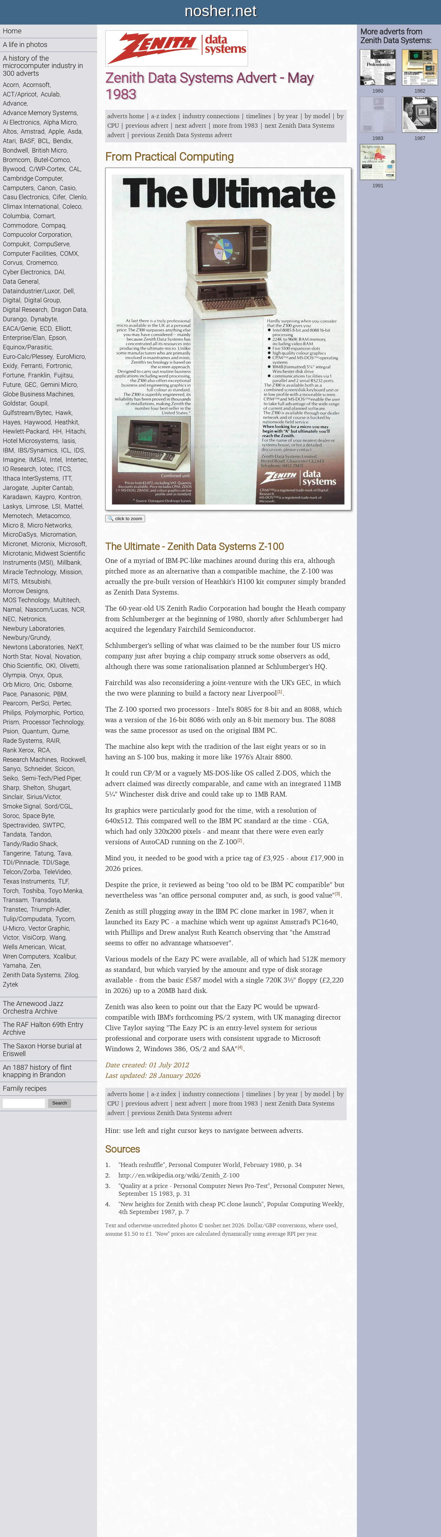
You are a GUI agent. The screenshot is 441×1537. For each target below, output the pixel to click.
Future (12, 384)
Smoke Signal (22, 806)
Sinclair (13, 796)
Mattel (73, 506)
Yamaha (14, 965)
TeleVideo (57, 871)
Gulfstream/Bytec (27, 412)
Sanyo (11, 768)
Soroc (11, 815)
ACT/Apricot (20, 94)
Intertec (76, 459)
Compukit (16, 244)
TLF (63, 881)
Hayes (11, 422)
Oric (39, 684)
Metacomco (53, 515)
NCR (78, 609)
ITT (66, 478)
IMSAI (37, 459)
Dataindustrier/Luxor (31, 291)
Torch (11, 890)
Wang (57, 937)
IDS (79, 450)
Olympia (14, 675)
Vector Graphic (48, 928)
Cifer (59, 197)
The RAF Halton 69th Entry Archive (43, 1028)
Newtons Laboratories (33, 647)
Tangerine (16, 853)
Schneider (37, 768)
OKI (51, 665)
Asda (75, 131)
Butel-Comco (52, 159)
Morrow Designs (25, 591)
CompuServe (51, 244)
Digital (11, 300)
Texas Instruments (28, 881)
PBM (60, 694)
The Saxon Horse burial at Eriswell (42, 1050)
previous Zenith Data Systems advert (181, 135)
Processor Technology (53, 722)
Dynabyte (43, 319)
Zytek (10, 984)
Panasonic (34, 694)
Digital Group (42, 300)
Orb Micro (16, 684)
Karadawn (17, 497)
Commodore (20, 225)
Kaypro (45, 497)
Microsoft (72, 544)
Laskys (12, 506)
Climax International (31, 206)
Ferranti (31, 365)
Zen (35, 965)
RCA (44, 750)
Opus (54, 675)
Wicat (57, 947)
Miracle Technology (29, 572)
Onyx (36, 675)
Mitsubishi (36, 581)
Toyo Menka (65, 890)
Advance (15, 103)
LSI (56, 506)
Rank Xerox (18, 750)
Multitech (66, 600)
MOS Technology (26, 600)
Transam (15, 900)
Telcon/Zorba (21, 871)
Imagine (14, 459)
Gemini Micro (58, 384)
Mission (71, 572)
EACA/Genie (19, 328)
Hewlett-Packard (26, 431)
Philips (12, 712)
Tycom (64, 918)
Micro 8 (13, 525)
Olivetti (69, 665)
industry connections (211, 116)
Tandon (40, 834)
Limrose (37, 506)
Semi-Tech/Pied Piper (51, 778)
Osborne (60, 684)
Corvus (12, 262)
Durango (15, 319)
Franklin (39, 375)
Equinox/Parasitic (27, 347)
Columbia (16, 216)
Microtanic (17, 553)
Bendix (62, 141)
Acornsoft (36, 84)
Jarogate (15, 487)
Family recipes (25, 1089)
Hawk (63, 412)
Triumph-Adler (50, 909)
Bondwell (15, 150)
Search (59, 1103)
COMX (69, 253)
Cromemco (41, 262)
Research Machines (30, 759)
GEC (30, 384)
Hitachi (75, 431)
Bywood (14, 169)
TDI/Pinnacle (21, 862)
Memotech (18, 515)
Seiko (10, 778)
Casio (67, 188)
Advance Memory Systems (40, 112)
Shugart (59, 787)
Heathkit (66, 422)
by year (288, 116)
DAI (59, 272)
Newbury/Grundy (26, 637)
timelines (258, 116)
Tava (64, 853)
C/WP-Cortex (47, 169)
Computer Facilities (29, 253)
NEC (9, 619)
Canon (47, 188)
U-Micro (14, 928)
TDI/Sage (55, 862)
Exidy (10, 365)
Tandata (14, 834)
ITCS (64, 468)
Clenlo (77, 197)
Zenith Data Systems (32, 975)
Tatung (44, 853)
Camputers (18, 188)
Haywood (37, 422)
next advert (190, 125)
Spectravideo (21, 825)
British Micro (49, 150)
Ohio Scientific (22, 665)
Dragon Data (68, 309)
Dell (68, 291)
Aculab (50, 94)
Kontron (70, 497)
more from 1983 (235, 125)
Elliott (63, 328)
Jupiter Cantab (52, 487)
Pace (9, 694)
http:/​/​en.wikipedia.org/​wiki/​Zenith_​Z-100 (178, 1175)
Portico (73, 712)
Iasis (68, 440)
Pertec (61, 703)
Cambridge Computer (32, 178)
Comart (43, 216)
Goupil (38, 403)
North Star (17, 656)
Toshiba (33, 890)
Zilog (71, 975)
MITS (10, 581)
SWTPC (53, 825)
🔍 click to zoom (125, 518)
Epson (57, 337)
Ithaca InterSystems (31, 478)
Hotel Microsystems (30, 440)
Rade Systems (22, 740)
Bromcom (16, 159)
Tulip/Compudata (27, 918)
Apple (56, 131)
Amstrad (33, 131)
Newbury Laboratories (33, 628)
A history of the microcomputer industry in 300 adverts (43, 66)
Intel (56, 459)
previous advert (146, 125)
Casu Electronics (26, 197)
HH (57, 431)
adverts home (125, 116)
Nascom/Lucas (46, 609)
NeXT (75, 647)
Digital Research (25, 309)
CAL (74, 169)
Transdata (46, 900)
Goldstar (14, 403)
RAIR (53, 740)
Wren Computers (26, 956)
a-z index (163, 116)
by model (317, 116)
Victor (11, 937)
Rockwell (73, 759)
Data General (21, 281)
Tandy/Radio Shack (30, 843)
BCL (43, 141)
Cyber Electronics (26, 272)
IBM (8, 450)
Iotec (46, 468)
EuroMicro (70, 356)
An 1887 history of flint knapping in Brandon (37, 1071)
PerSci (40, 703)
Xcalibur (64, 956)
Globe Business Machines (38, 394)
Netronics (32, 619)
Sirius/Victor (43, 796)
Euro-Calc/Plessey (28, 356)
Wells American (24, 947)
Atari (9, 141)
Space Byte (38, 815)
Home (12, 31)
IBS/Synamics (37, 450)
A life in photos (25, 45)
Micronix (43, 544)
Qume (60, 731)
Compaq (53, 225)
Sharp (11, 787)
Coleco (71, 206)
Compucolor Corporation (37, 234)
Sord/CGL (58, 806)
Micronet (15, 544)
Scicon (64, 768)
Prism (11, 722)
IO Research (19, 468)
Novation (67, 656)
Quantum (35, 731)
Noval (43, 656)
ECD (46, 328)
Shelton (33, 787)
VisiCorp (34, 937)
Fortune (13, 375)
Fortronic (58, 365)
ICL (65, 450)
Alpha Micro (59, 122)
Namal (12, 609)
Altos (10, 131)
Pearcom (15, 703)
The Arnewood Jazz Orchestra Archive (33, 1007)
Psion (10, 731)
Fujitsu (63, 375)
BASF (27, 141)
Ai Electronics (21, 122)
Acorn (11, 84)
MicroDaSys (19, 534)
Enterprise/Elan (24, 337)
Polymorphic (42, 712)
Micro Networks (49, 525)
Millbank (69, 562)
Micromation (58, 534)
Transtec (15, 909)
